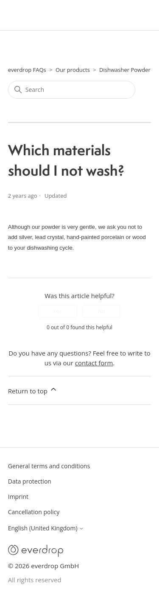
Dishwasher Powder (125, 70)
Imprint (18, 497)
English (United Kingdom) (46, 528)
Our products (73, 70)
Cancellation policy (34, 512)
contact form (94, 363)
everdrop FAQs (27, 70)
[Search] (71, 89)
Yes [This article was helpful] (57, 311)
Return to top (33, 390)
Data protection (29, 481)
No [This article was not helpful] (101, 311)
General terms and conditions (49, 466)
